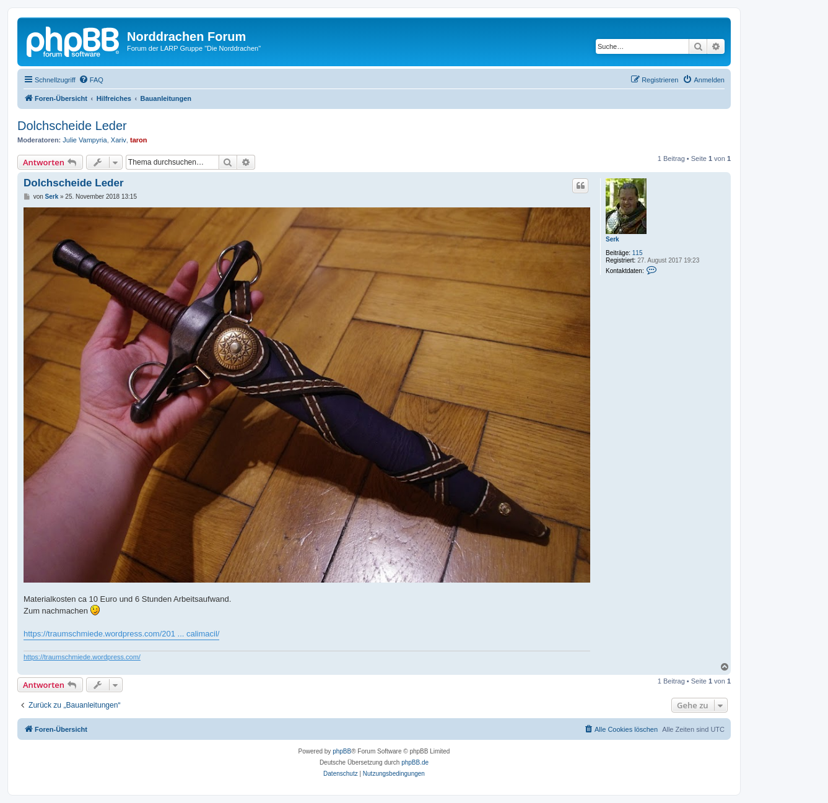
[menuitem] (91, 79)
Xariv (118, 140)
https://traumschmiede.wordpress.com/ (82, 657)
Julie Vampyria (85, 140)
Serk (612, 239)
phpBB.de (415, 762)
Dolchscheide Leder (72, 125)
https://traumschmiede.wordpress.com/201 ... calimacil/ (121, 633)
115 (637, 253)
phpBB (342, 751)
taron (138, 140)
